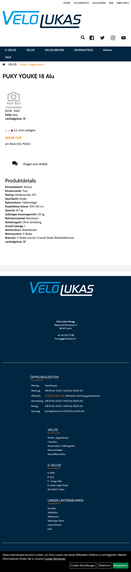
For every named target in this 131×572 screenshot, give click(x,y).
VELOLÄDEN (99, 2)
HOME (66, 2)
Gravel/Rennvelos (56, 454)
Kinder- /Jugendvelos (32, 64)
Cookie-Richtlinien (55, 558)
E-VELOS (10, 50)
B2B (111, 2)
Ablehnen (104, 565)
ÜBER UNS (123, 2)
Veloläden (53, 512)
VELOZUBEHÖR (54, 50)
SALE (8, 57)
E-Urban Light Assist (58, 485)
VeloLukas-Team (56, 520)
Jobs (50, 528)
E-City (51, 477)
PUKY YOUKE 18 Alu (28, 76)
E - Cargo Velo (55, 481)
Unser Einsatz (55, 524)
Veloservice (53, 516)
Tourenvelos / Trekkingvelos (61, 445)
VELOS (30, 50)
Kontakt (52, 508)
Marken (107, 50)
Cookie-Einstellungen (83, 565)
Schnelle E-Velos (56, 489)
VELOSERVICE (81, 2)
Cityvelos (52, 441)
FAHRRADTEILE (83, 50)
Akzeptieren (120, 565)
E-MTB (51, 472)
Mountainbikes (55, 450)
